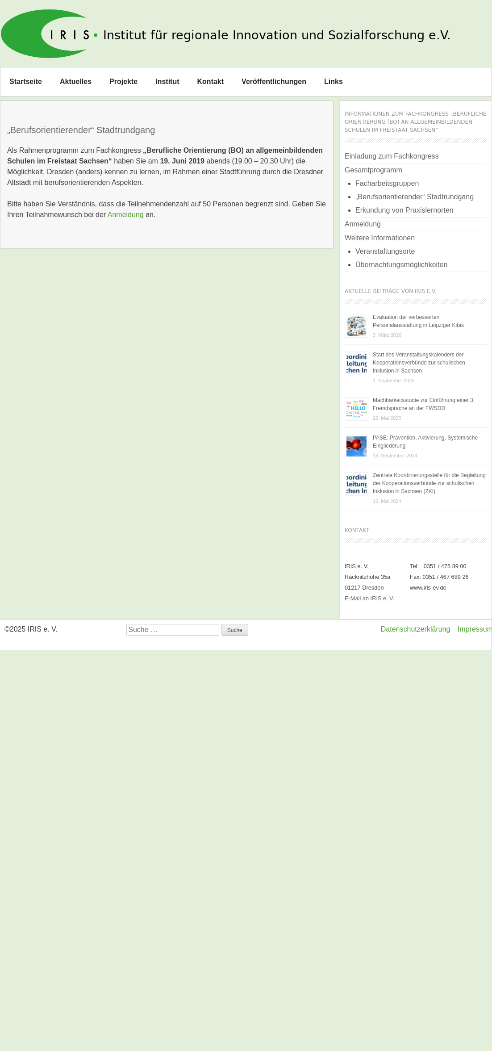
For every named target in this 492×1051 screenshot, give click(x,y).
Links (333, 81)
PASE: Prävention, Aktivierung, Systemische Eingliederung (425, 442)
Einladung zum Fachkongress (392, 156)
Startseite (25, 81)
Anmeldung (126, 214)
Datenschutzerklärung (415, 629)
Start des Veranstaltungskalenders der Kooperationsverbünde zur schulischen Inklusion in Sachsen (419, 363)
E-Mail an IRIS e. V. (369, 598)
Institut (167, 81)
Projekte (123, 81)
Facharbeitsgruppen (387, 183)
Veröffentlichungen (274, 81)
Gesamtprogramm (373, 170)
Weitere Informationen (380, 238)
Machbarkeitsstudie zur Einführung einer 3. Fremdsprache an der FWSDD (424, 404)
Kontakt (210, 81)
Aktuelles (76, 81)
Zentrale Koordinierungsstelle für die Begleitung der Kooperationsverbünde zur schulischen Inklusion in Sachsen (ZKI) (429, 483)
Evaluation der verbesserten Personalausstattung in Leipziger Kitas (418, 321)
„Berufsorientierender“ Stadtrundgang (414, 197)
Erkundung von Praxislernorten (404, 210)
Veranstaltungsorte (385, 251)
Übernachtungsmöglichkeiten (401, 264)
